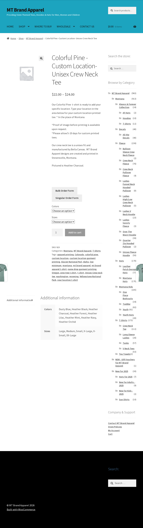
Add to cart (75, 232)
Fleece (122, 143)
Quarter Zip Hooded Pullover (128, 243)
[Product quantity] (57, 232)
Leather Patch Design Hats (129, 269)
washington (62, 276)
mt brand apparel (82, 265)
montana (67, 265)
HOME (10, 26)
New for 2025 (121, 371)
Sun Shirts (124, 399)
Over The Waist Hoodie (129, 233)
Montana (68, 250)
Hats (121, 260)
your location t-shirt (67, 280)
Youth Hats (128, 314)
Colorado (79, 254)
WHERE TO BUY (43, 26)
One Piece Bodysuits (128, 295)
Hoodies (127, 118)
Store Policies (115, 426)
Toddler (126, 304)
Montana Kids (126, 286)
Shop (21, 38)
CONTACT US (87, 26)
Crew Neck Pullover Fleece (128, 172)
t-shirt (80, 272)
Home (13, 38)
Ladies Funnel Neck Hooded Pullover (129, 185)
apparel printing (65, 254)
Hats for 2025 (125, 376)
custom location (60, 258)
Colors (55, 206)
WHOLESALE (64, 26)
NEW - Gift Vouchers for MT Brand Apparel (125, 362)
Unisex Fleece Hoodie (129, 254)
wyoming (73, 276)
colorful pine (91, 254)
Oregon (55, 272)
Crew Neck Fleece (128, 162)
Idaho (86, 261)
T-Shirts (96, 250)
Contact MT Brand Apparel (121, 423)
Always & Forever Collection (127, 106)
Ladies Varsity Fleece (126, 223)
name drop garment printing (82, 269)
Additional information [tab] (19, 300)
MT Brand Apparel (25, 10)
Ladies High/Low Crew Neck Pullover (128, 201)
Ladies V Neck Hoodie (129, 213)
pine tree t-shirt (68, 272)
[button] (41, 58)
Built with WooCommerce (21, 509)
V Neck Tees (128, 348)
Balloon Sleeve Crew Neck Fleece (128, 152)
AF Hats (126, 112)
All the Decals (126, 136)
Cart (110, 434)
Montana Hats (127, 280)
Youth (126, 309)
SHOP (22, 26)
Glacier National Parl (71, 261)
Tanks (126, 343)
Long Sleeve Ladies (129, 336)
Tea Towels (124, 354)
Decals (122, 129)
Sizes (54, 217)
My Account (114, 430)
